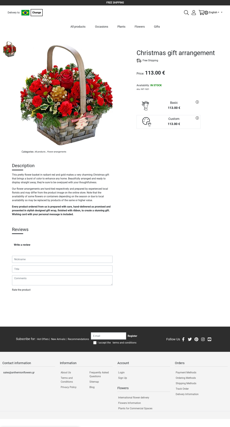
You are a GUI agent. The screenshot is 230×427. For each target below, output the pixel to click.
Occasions (101, 26)
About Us (66, 372)
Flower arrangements (56, 152)
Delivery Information (187, 394)
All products (77, 26)
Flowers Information (129, 402)
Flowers (140, 26)
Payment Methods (186, 372)
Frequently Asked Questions (99, 374)
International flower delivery (133, 397)
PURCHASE (168, 140)
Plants (121, 26)
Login (121, 372)
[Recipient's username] (108, 336)
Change (36, 12)
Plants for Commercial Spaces (135, 408)
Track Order (182, 388)
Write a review (22, 244)
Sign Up (122, 377)
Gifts (157, 26)
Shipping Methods (186, 383)
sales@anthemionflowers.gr (18, 372)
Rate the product (21, 289)
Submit (18, 299)
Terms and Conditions (67, 379)
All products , (40, 152)
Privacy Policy (69, 387)
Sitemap (94, 381)
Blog (92, 387)
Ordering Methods (186, 377)
